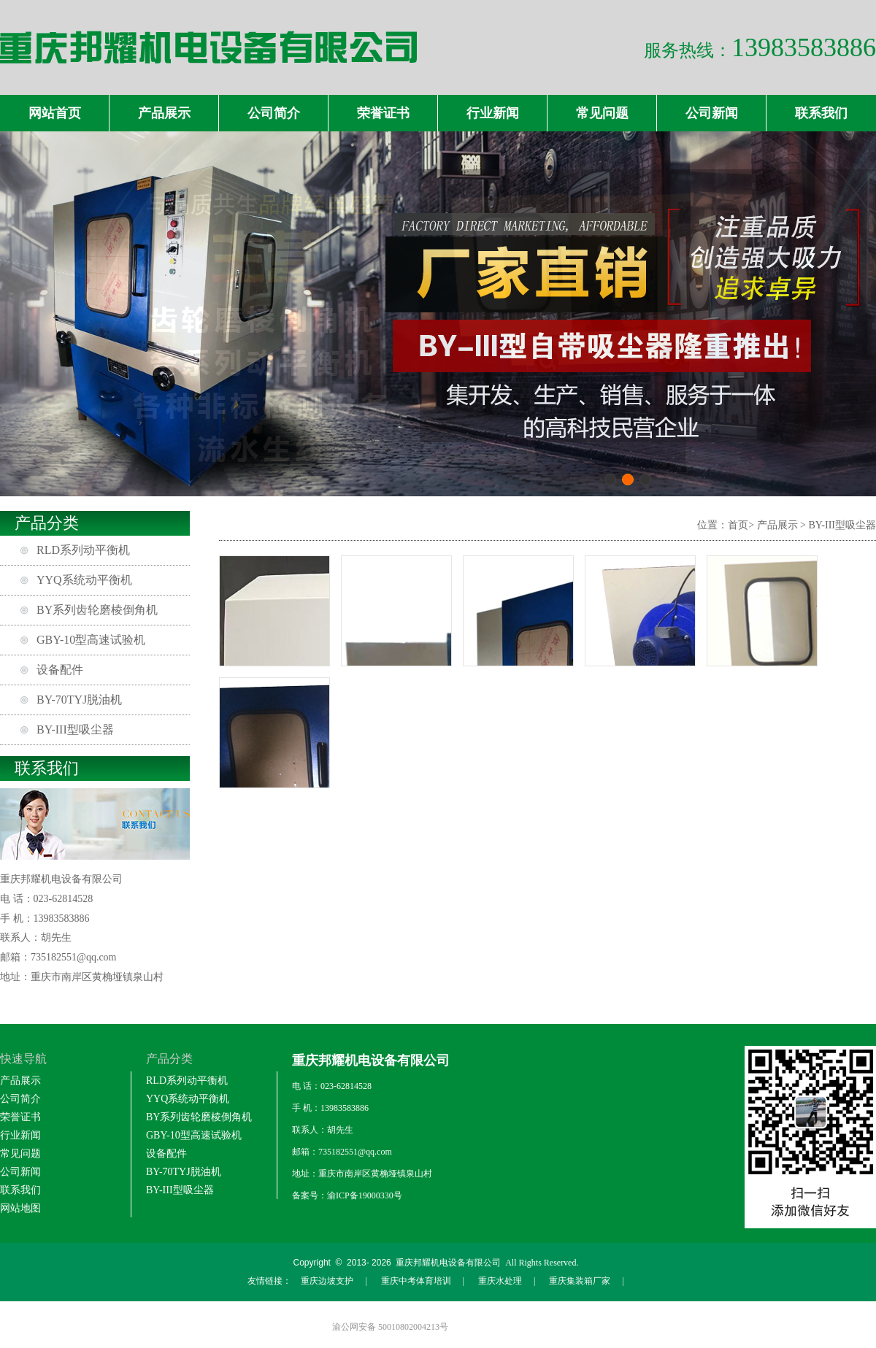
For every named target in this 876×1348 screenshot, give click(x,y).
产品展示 (164, 113)
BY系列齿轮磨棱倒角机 (97, 610)
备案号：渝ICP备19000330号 (347, 1195)
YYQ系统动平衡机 (84, 580)
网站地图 (20, 1208)
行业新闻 (492, 113)
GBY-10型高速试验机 (90, 639)
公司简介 (273, 113)
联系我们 (821, 113)
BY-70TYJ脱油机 (79, 699)
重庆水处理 (500, 1281)
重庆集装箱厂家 (579, 1281)
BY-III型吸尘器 (75, 729)
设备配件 (59, 669)
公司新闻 (711, 113)
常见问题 (602, 113)
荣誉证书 (383, 113)
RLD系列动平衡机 (83, 550)
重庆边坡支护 (327, 1281)
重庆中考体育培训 (416, 1281)
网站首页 (54, 113)
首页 (738, 525)
